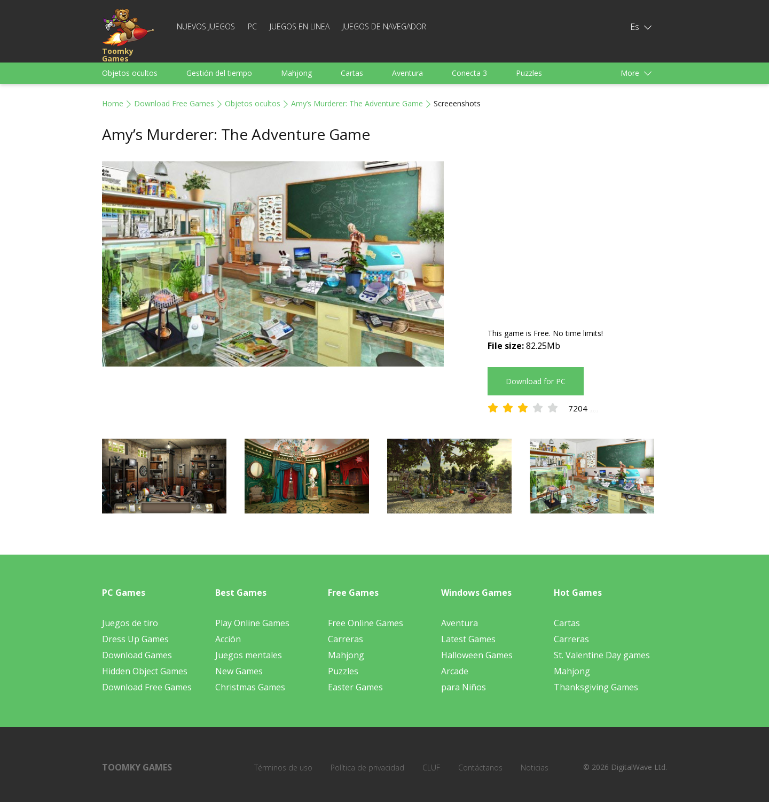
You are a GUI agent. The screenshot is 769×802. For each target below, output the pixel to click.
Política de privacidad (367, 767)
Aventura (407, 73)
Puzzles (529, 73)
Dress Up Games (135, 639)
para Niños (463, 687)
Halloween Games (477, 655)
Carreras (345, 639)
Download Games (137, 655)
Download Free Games (174, 103)
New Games (239, 671)
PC (252, 26)
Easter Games (355, 687)
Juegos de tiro (130, 623)
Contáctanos (480, 767)
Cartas (352, 73)
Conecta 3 (469, 73)
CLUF (431, 767)
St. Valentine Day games (602, 655)
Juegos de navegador (384, 26)
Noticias (534, 767)
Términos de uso (283, 767)
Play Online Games (252, 623)
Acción (228, 639)
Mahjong (296, 73)
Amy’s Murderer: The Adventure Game (357, 103)
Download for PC (536, 381)
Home (112, 103)
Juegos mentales (248, 655)
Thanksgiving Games (596, 687)
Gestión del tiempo (219, 73)
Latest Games (468, 639)
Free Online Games (365, 623)
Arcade (454, 671)
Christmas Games (250, 687)
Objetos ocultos (130, 73)
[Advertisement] (577, 236)
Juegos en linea (299, 26)
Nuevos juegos (206, 26)
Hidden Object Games (144, 671)
